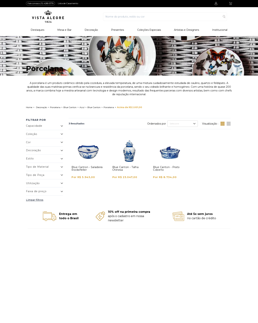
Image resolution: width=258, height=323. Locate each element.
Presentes (117, 29)
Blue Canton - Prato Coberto (166, 168)
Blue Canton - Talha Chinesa (125, 168)
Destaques (37, 29)
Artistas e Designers (186, 29)
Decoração (91, 29)
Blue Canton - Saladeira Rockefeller (87, 168)
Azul (82, 107)
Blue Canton (70, 107)
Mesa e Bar (64, 29)
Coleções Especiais (149, 29)
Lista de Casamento (68, 3)
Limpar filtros (34, 199)
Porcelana (55, 107)
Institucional (219, 29)
